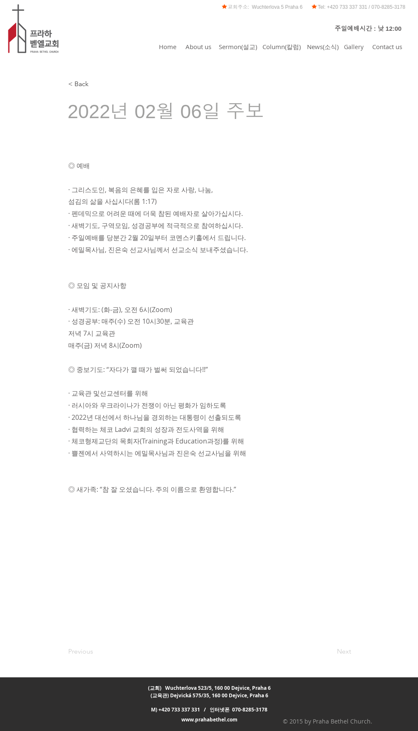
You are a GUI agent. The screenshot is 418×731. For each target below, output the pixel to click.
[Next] (330, 651)
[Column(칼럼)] (281, 46)
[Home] (167, 46)
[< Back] (95, 84)
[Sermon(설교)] (238, 46)
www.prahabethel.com (209, 719)
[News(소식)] (322, 46)
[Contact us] (387, 46)
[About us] (198, 46)
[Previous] (95, 651)
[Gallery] (354, 46)
